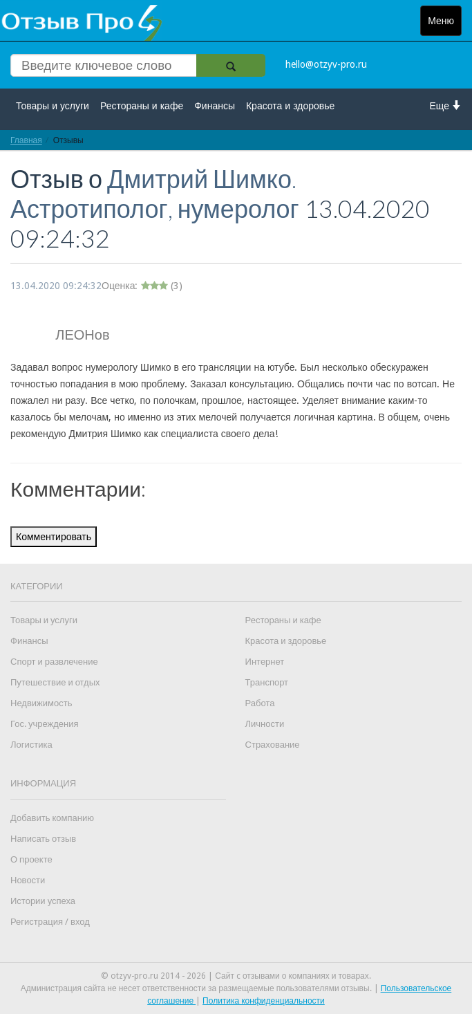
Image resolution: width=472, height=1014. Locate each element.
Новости (27, 880)
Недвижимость (41, 703)
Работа (260, 703)
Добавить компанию (52, 818)
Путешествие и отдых (55, 682)
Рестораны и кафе (141, 105)
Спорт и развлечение (54, 661)
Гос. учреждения (44, 724)
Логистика (31, 744)
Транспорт (267, 682)
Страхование (272, 744)
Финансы (214, 105)
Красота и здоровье (290, 105)
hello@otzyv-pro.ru (326, 64)
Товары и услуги (52, 105)
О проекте (31, 859)
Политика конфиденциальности (263, 1001)
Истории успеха (42, 901)
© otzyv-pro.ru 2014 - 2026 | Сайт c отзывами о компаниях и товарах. (236, 976)
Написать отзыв (43, 838)
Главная (26, 140)
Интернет (265, 661)
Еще (446, 105)
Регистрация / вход (50, 921)
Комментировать (53, 536)
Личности (265, 724)
